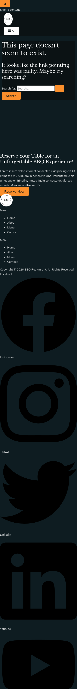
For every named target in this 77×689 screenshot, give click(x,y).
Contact (12, 232)
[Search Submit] (59, 88)
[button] (38, 210)
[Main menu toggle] (11, 31)
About (11, 222)
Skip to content (10, 9)
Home (11, 218)
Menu (11, 227)
